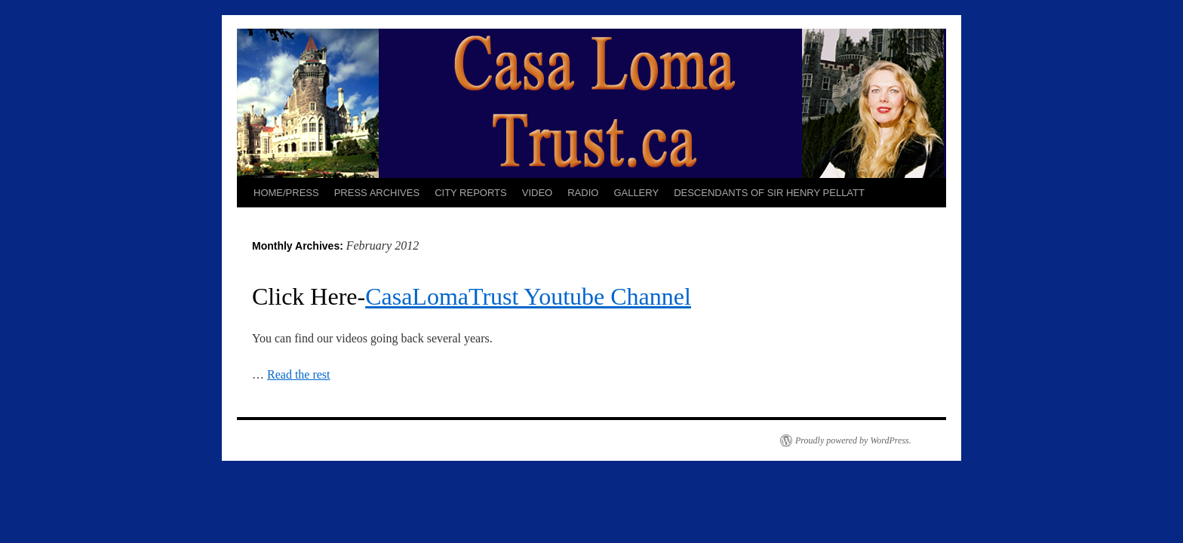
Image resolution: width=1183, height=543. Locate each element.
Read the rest (298, 374)
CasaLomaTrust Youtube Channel (528, 296)
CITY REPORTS (471, 192)
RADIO (582, 192)
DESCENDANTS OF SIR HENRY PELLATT (769, 192)
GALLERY (636, 192)
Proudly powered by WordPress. (853, 440)
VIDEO (537, 192)
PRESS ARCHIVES (376, 192)
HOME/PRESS (286, 192)
